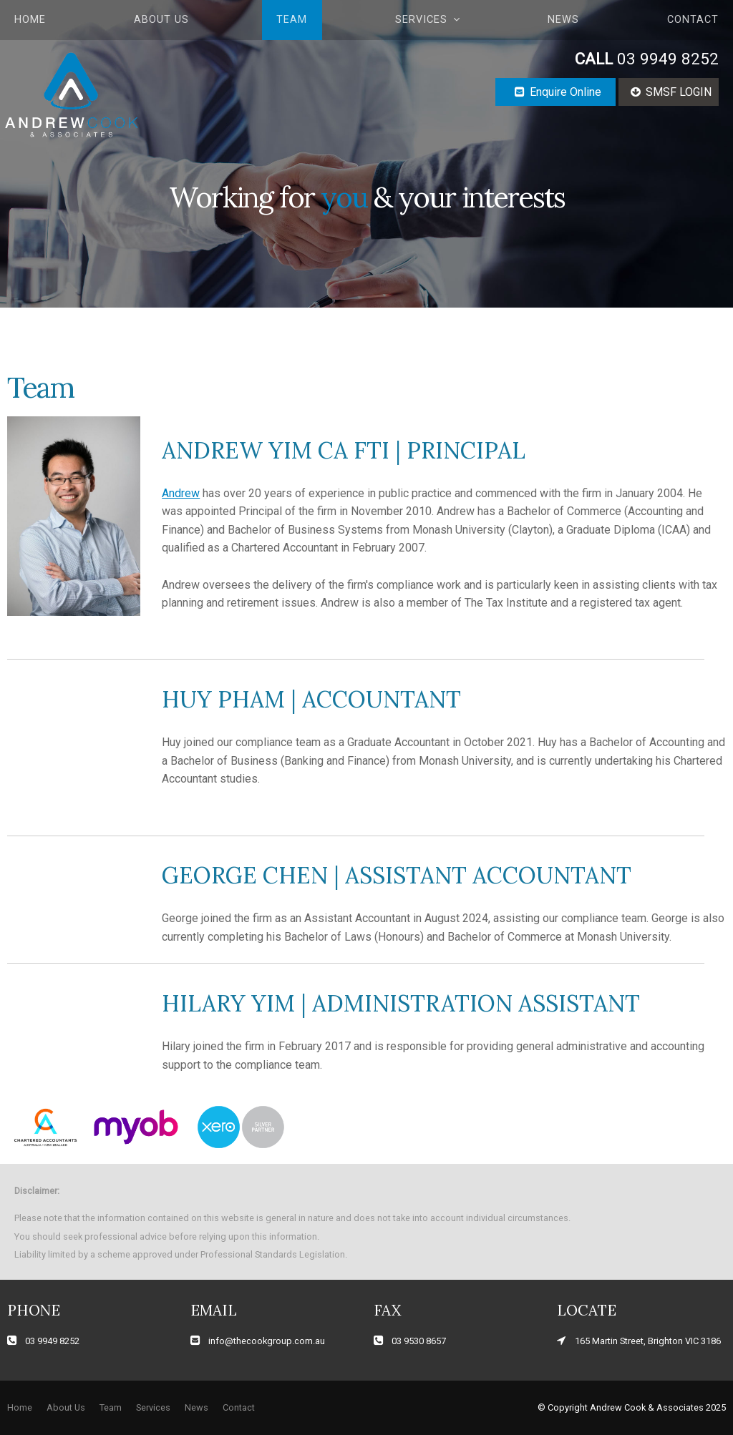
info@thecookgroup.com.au (266, 1341)
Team (291, 20)
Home (30, 20)
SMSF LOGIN (679, 92)
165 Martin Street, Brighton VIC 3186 (648, 1341)
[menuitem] (19, 1408)
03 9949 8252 (647, 59)
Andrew (181, 493)
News (563, 20)
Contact (693, 20)
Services (421, 20)
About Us (161, 20)
